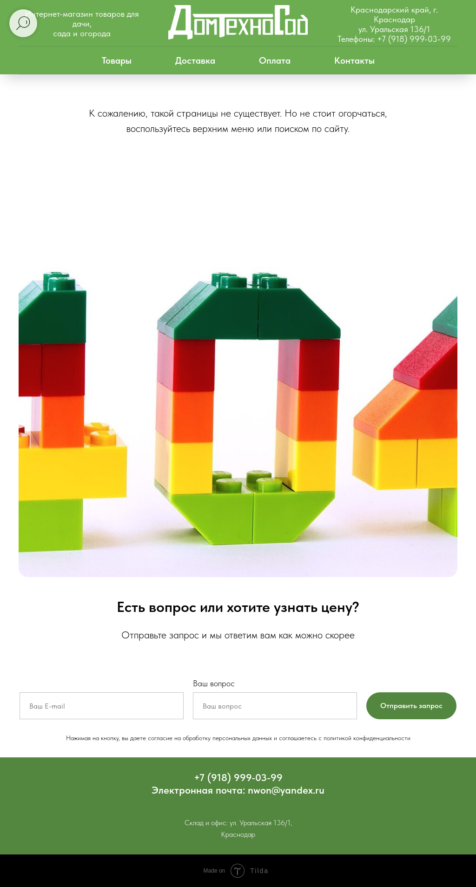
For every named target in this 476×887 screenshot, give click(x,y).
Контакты (354, 60)
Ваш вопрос (214, 683)
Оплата (275, 60)
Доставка (195, 60)
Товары (117, 60)
